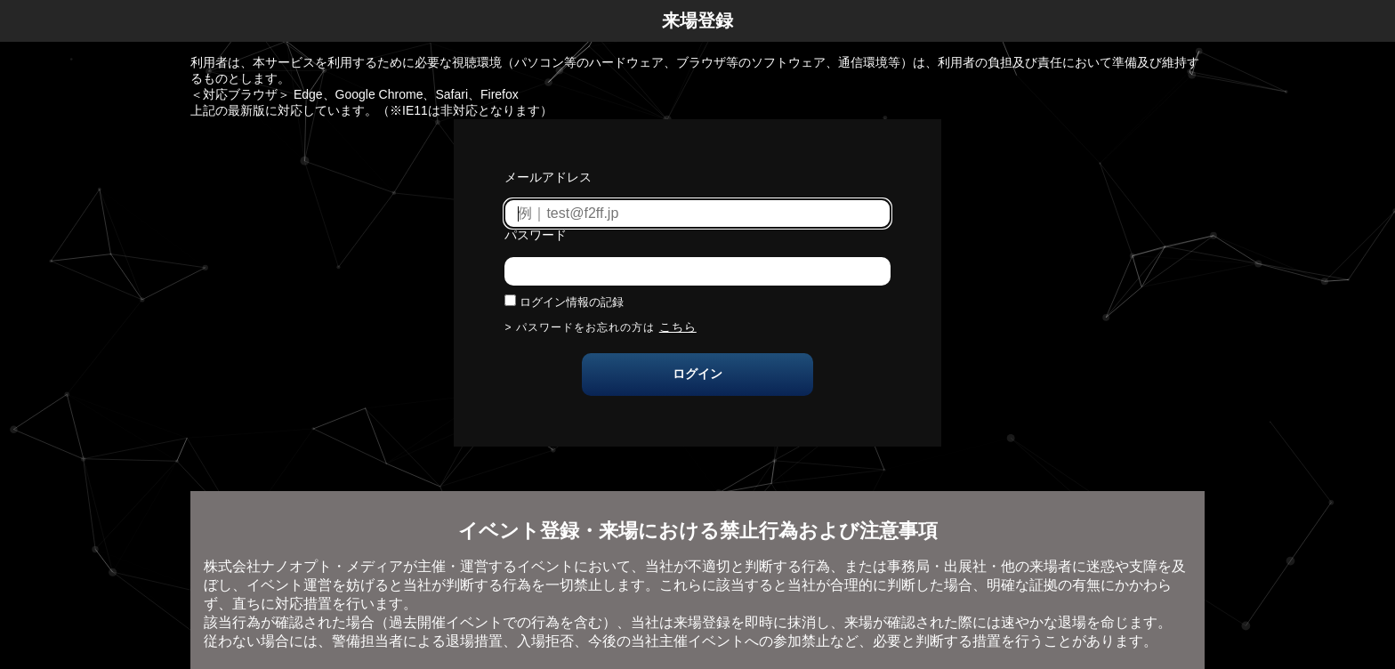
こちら (678, 327)
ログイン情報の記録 (572, 302)
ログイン (697, 374)
